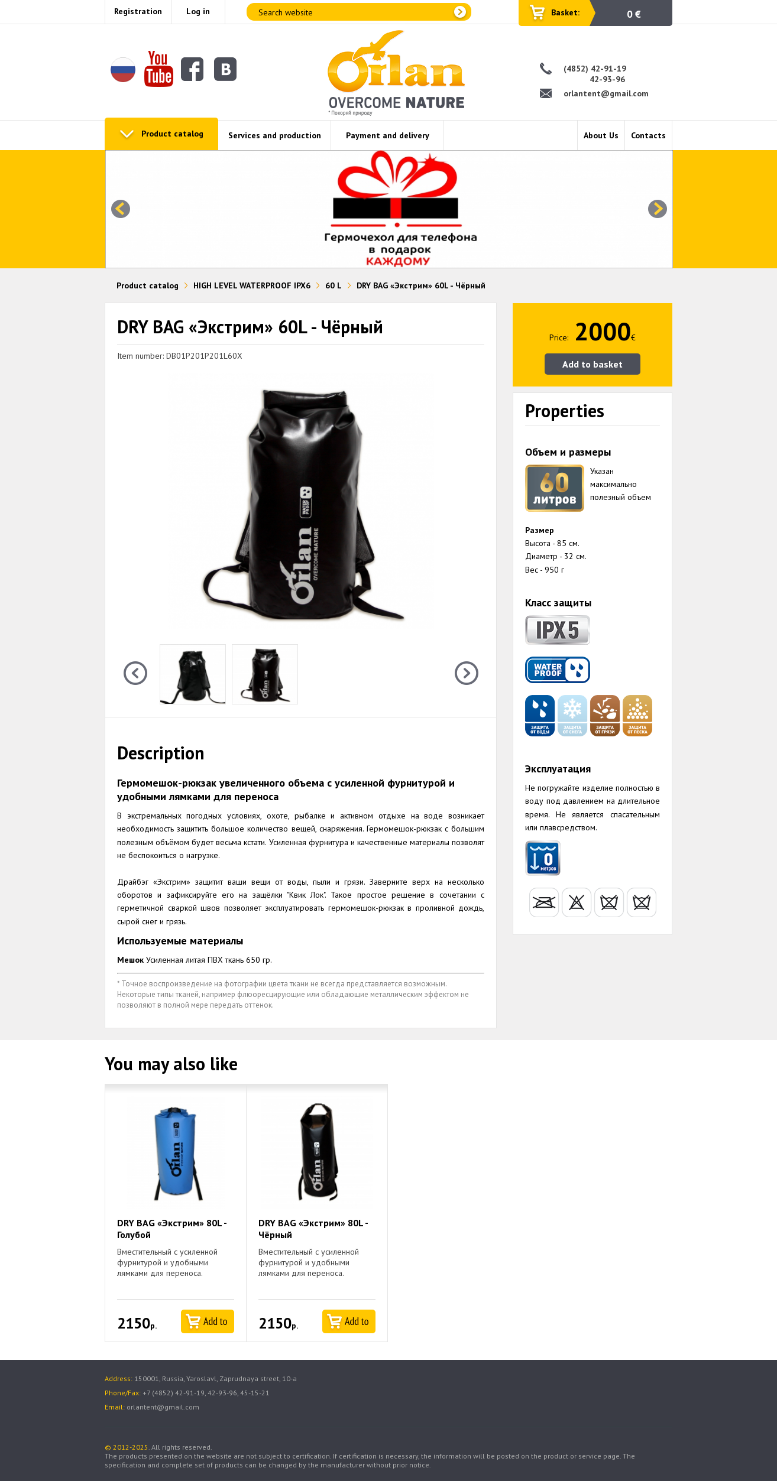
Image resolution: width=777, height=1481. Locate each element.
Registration (138, 11)
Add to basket (592, 364)
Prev (120, 209)
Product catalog (172, 133)
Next (657, 209)
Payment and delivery (387, 135)
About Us (601, 135)
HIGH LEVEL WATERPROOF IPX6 (251, 285)
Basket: (565, 12)
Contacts (648, 135)
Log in (198, 11)
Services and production (274, 135)
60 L (333, 285)
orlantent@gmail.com (606, 93)
